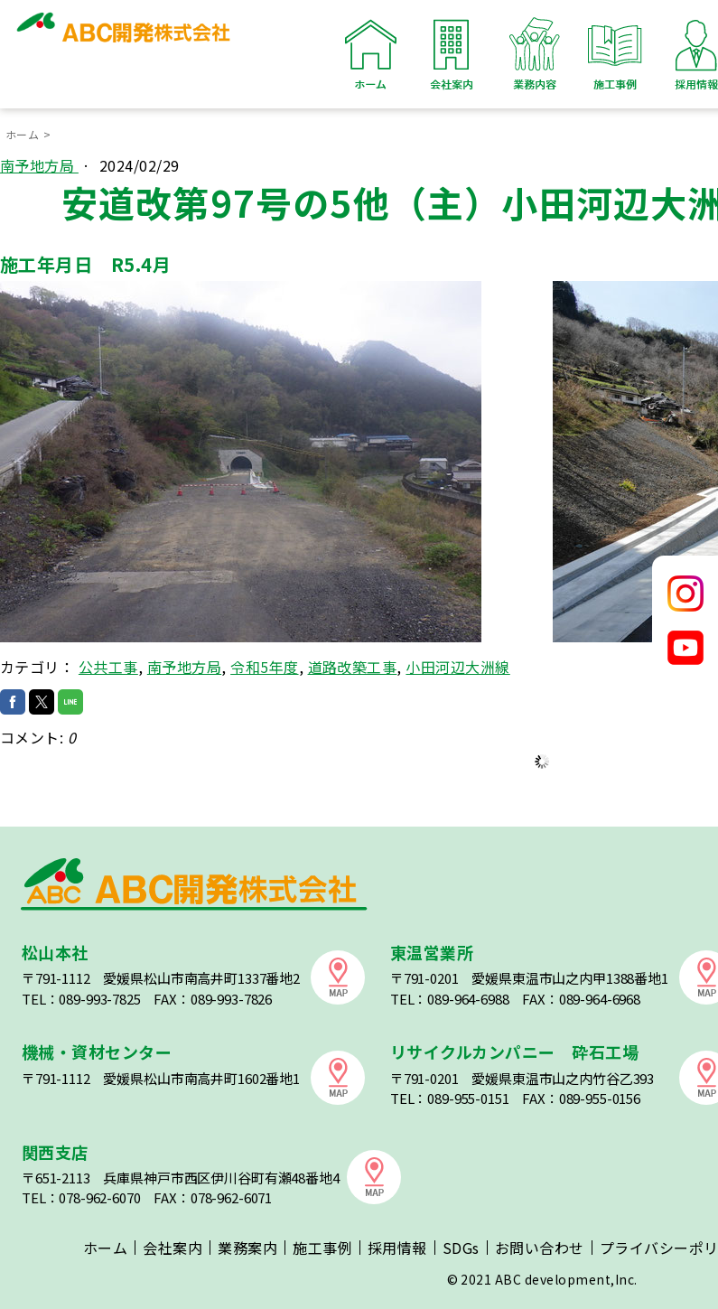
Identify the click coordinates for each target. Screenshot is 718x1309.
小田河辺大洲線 (457, 667)
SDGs (461, 1247)
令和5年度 (264, 667)
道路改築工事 (352, 667)
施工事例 (615, 54)
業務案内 (247, 1247)
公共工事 (108, 667)
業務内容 (533, 54)
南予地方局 (39, 165)
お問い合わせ (539, 1247)
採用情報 (397, 1247)
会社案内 (452, 54)
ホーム (371, 54)
